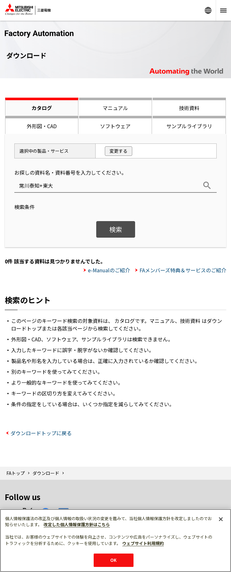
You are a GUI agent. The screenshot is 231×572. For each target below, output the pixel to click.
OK (113, 560)
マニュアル (115, 108)
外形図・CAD (42, 126)
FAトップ (15, 473)
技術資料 (189, 108)
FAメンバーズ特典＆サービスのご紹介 (183, 270)
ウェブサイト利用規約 (143, 543)
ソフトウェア (115, 126)
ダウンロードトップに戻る (41, 433)
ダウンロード (45, 473)
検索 (115, 229)
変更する (118, 151)
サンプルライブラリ (189, 126)
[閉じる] (221, 519)
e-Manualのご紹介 (109, 270)
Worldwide (208, 10)
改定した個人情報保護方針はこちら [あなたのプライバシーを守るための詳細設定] (77, 524)
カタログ (42, 108)
